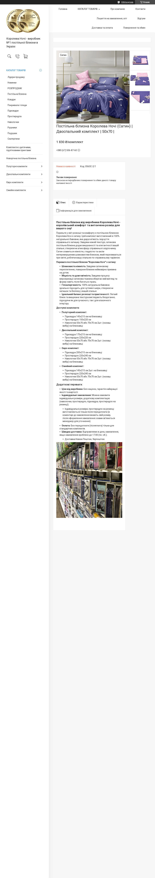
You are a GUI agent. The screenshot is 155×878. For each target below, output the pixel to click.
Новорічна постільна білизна (21, 158)
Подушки (12, 133)
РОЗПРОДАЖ (15, 88)
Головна (63, 9)
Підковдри (13, 110)
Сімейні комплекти (16, 190)
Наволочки (13, 122)
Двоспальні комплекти (18, 174)
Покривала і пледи (17, 105)
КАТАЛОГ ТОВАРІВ (16, 70)
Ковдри (12, 99)
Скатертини (14, 139)
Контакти (140, 9)
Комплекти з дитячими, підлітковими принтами (18, 149)
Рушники (12, 127)
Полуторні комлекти (16, 166)
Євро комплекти (14, 182)
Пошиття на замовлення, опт (112, 18)
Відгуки (141, 18)
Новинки (12, 82)
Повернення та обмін (134, 27)
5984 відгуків (127, 2)
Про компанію (118, 9)
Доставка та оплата (102, 27)
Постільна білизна (17, 94)
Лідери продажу (16, 77)
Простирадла (15, 116)
